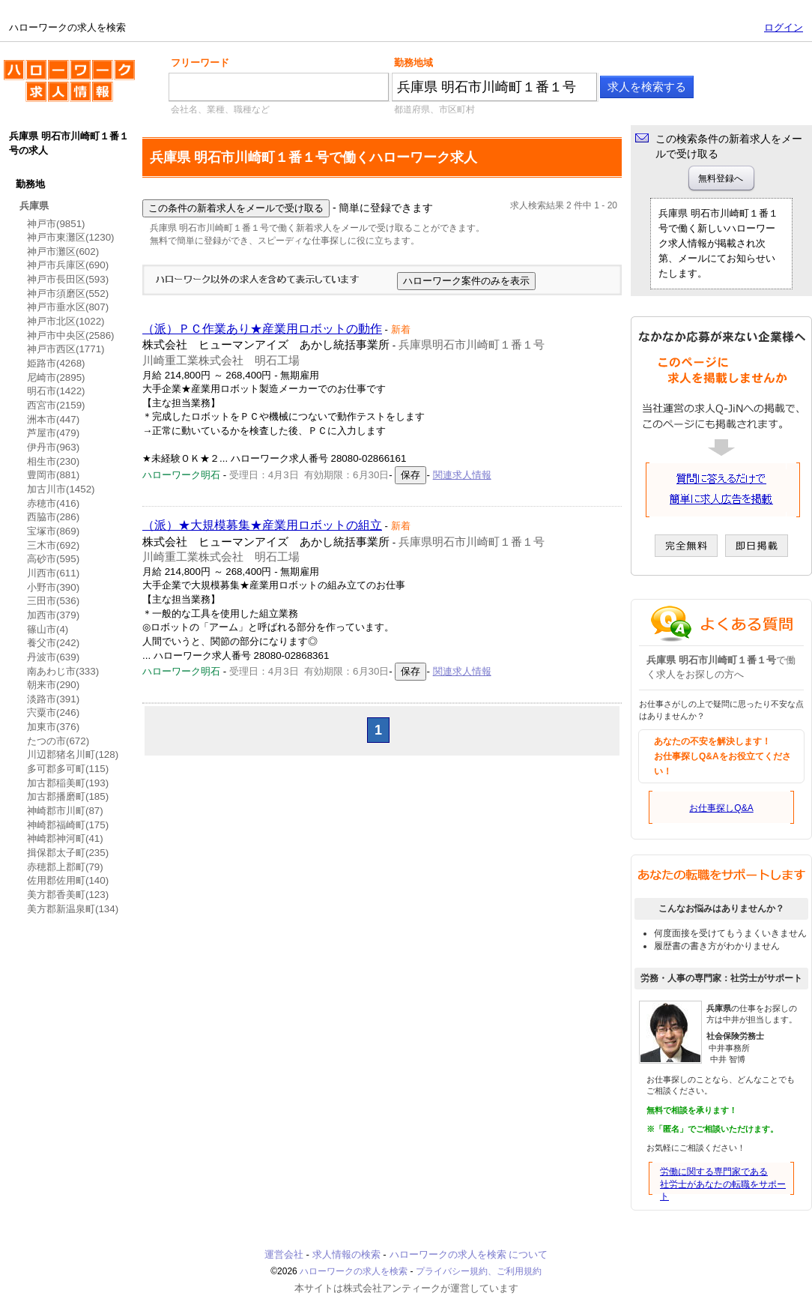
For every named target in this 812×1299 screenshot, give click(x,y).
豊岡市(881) (53, 474)
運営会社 (283, 1254)
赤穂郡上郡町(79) (65, 866)
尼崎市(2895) (56, 377)
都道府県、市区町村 (434, 109)
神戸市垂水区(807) (68, 307)
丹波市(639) (53, 657)
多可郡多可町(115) (68, 768)
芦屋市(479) (53, 432)
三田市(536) (53, 600)
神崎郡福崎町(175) (68, 825)
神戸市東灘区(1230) (71, 237)
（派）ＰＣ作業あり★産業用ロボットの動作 (262, 328)
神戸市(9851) (56, 223)
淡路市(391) (53, 699)
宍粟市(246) (53, 712)
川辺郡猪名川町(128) (72, 754)
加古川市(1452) (61, 489)
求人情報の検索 (346, 1254)
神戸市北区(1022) (66, 321)
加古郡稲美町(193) (68, 783)
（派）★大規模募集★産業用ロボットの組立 (262, 525)
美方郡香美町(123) (68, 894)
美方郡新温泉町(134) (72, 908)
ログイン (783, 27)
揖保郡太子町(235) (68, 852)
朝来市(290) (53, 684)
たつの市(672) (58, 741)
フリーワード (200, 62)
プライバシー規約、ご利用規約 (479, 1271)
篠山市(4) (47, 629)
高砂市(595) (53, 558)
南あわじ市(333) (63, 671)
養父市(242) (53, 642)
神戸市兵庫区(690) (68, 265)
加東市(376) (53, 726)
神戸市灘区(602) (63, 251)
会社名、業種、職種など (220, 109)
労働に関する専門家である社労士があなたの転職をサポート (723, 1184)
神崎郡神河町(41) (65, 838)
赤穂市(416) (53, 503)
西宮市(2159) (56, 405)
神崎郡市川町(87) (65, 810)
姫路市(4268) (56, 363)
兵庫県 (34, 205)
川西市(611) (53, 573)
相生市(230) (53, 461)
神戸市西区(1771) (66, 349)
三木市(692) (53, 545)
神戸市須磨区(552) (68, 293)
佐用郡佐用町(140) (68, 880)
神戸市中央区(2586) (71, 335)
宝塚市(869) (53, 531)
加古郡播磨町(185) (68, 796)
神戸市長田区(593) (68, 279)
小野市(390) (53, 587)
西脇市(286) (53, 516)
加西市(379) (53, 615)
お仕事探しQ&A (721, 808)
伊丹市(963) (53, 447)
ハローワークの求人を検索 (69, 87)
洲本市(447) (53, 419)
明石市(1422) (56, 391)
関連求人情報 (462, 474)
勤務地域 (413, 62)
